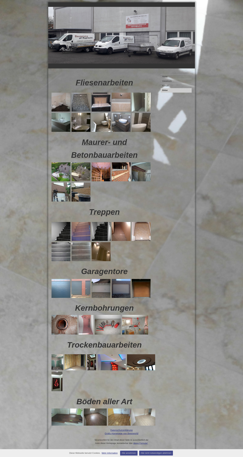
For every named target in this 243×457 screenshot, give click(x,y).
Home (165, 76)
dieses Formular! (140, 443)
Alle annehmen (129, 453)
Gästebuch (167, 81)
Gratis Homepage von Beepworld (121, 433)
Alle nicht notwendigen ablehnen (156, 453)
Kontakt (165, 86)
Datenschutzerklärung (121, 430)
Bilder (165, 90)
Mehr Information (110, 453)
